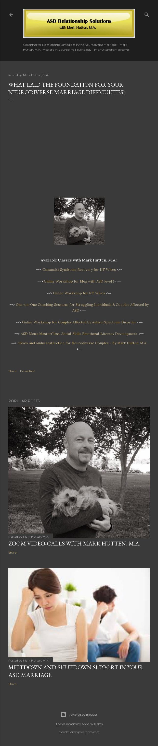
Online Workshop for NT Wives (79, 293)
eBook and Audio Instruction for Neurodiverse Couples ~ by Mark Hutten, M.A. (82, 343)
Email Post (28, 371)
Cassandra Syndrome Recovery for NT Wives (79, 269)
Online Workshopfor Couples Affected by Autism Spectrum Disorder (79, 322)
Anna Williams (92, 724)
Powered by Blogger (79, 715)
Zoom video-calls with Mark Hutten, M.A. (74, 543)
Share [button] (12, 371)
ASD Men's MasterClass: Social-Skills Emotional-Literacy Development (79, 334)
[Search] (147, 13)
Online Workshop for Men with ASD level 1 (79, 281)
